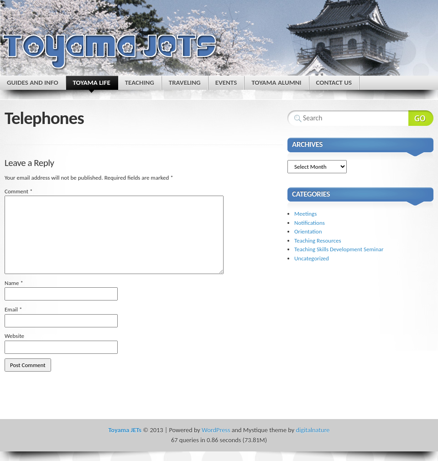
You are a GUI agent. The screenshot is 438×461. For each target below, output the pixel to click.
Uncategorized (311, 258)
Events (226, 82)
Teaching (139, 82)
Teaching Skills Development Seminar (338, 249)
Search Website (420, 118)
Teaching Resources (317, 240)
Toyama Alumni (276, 82)
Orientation (308, 231)
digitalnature (313, 430)
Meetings (305, 213)
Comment (19, 191)
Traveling (185, 82)
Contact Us (334, 82)
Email (13, 309)
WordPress (216, 430)
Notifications (309, 222)
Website (14, 335)
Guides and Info (32, 82)
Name (14, 283)
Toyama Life (91, 84)
